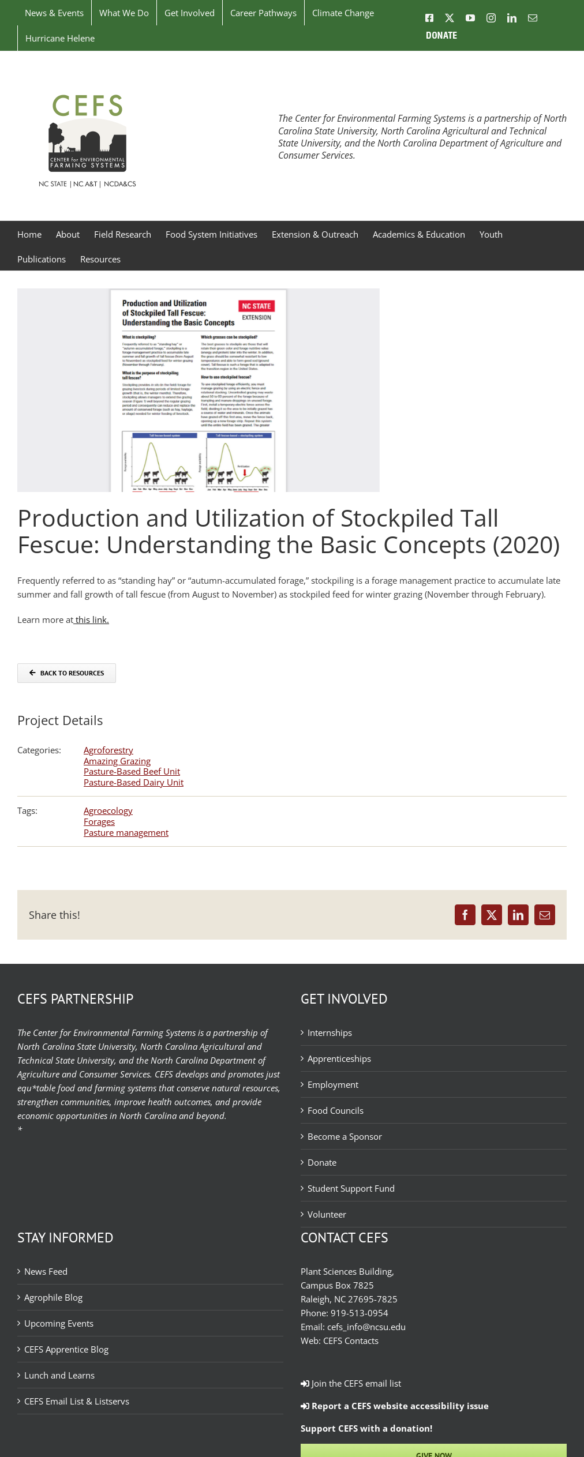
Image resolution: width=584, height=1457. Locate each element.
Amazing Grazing (117, 761)
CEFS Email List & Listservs (76, 1401)
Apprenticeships (339, 1058)
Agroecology (108, 810)
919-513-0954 (359, 1313)
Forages (99, 821)
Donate (322, 1162)
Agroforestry (108, 750)
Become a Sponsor (345, 1136)
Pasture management (126, 832)
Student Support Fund (351, 1188)
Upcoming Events (58, 1323)
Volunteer (327, 1214)
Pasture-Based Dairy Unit (134, 782)
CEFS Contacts (351, 1340)
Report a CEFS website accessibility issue (395, 1405)
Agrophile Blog (53, 1297)
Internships (330, 1032)
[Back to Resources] (66, 673)
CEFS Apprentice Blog (66, 1349)
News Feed (46, 1271)
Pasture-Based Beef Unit (132, 771)
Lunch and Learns (59, 1375)
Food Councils (336, 1110)
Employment (333, 1084)
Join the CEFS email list (351, 1383)
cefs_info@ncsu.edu (366, 1326)
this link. (91, 619)
